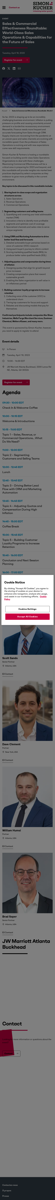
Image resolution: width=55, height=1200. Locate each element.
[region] (27, 600)
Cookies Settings (27, 609)
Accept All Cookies (27, 616)
